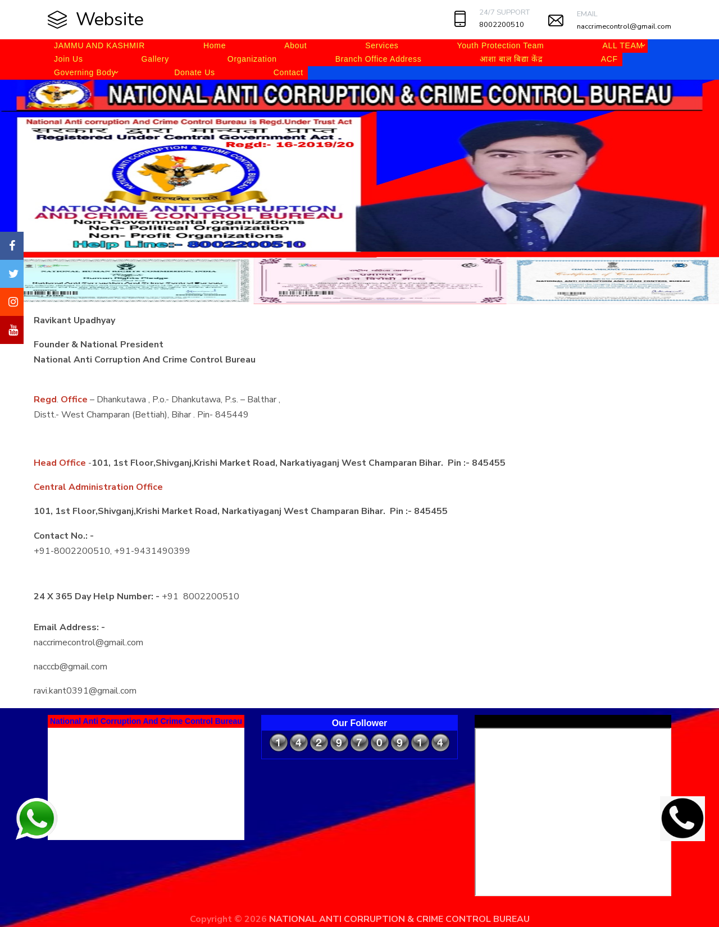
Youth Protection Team (500, 45)
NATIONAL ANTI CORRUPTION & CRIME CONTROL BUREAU (399, 919)
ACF (609, 58)
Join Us (68, 58)
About (295, 45)
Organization (252, 58)
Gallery (155, 58)
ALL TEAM (622, 45)
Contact (288, 72)
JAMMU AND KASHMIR (99, 45)
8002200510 (501, 25)
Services (381, 45)
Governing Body (85, 72)
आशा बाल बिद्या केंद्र (511, 58)
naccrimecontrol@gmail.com (624, 26)
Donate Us (194, 72)
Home (214, 45)
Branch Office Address (378, 58)
